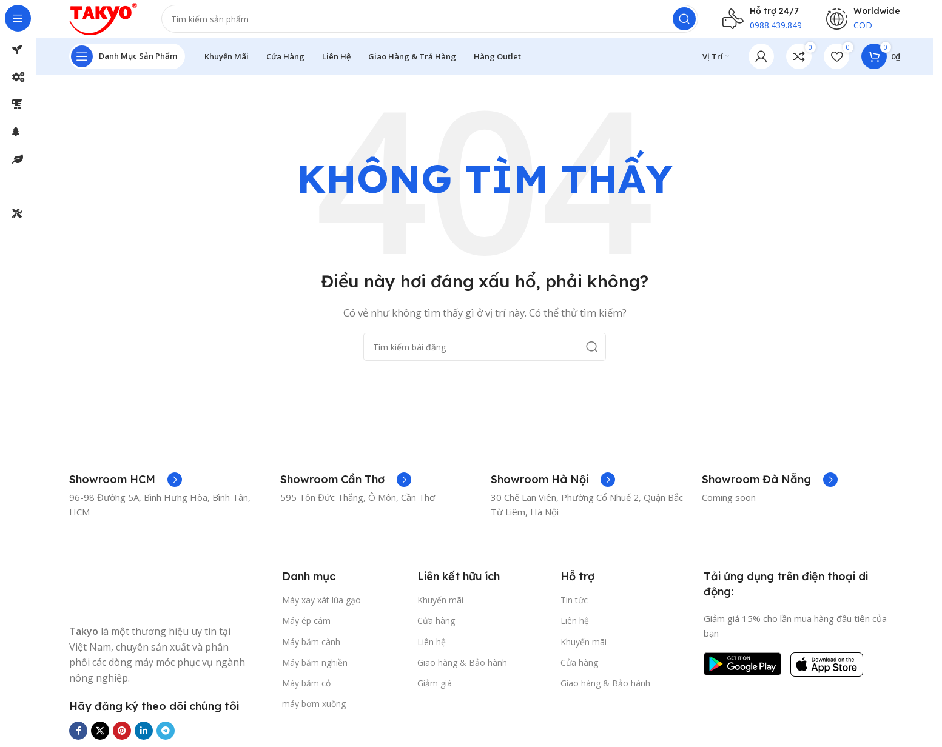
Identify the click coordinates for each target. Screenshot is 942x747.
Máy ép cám (306, 631)
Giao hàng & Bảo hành (462, 672)
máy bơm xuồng (314, 714)
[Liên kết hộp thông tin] (125, 490)
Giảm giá (434, 693)
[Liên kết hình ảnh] (114, 600)
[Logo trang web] (114, 23)
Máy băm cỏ (306, 693)
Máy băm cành (311, 652)
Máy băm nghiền (315, 672)
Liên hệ (431, 652)
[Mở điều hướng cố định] (127, 67)
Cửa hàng (436, 631)
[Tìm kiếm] (440, 24)
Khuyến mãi (440, 610)
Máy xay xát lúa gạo (321, 610)
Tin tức (574, 610)
